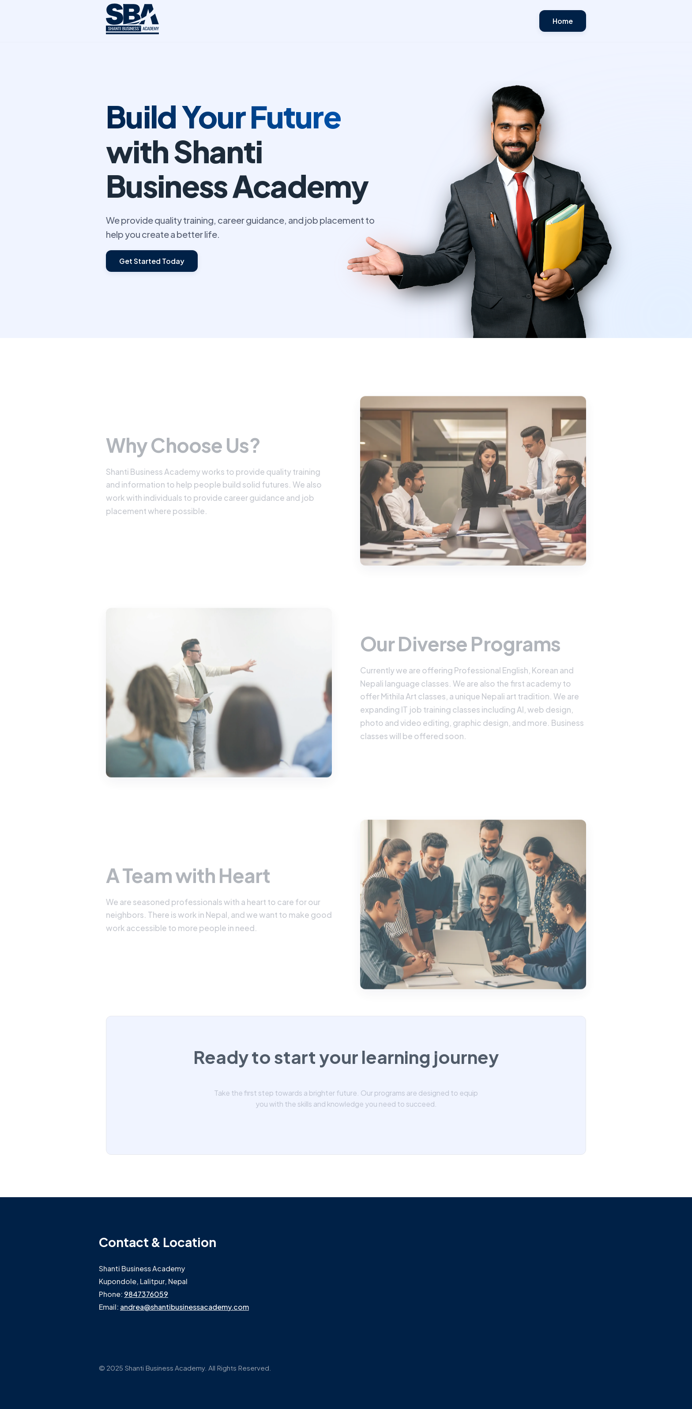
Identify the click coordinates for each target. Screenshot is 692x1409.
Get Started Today (151, 261)
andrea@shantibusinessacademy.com (184, 1306)
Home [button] (563, 21)
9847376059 (146, 1294)
